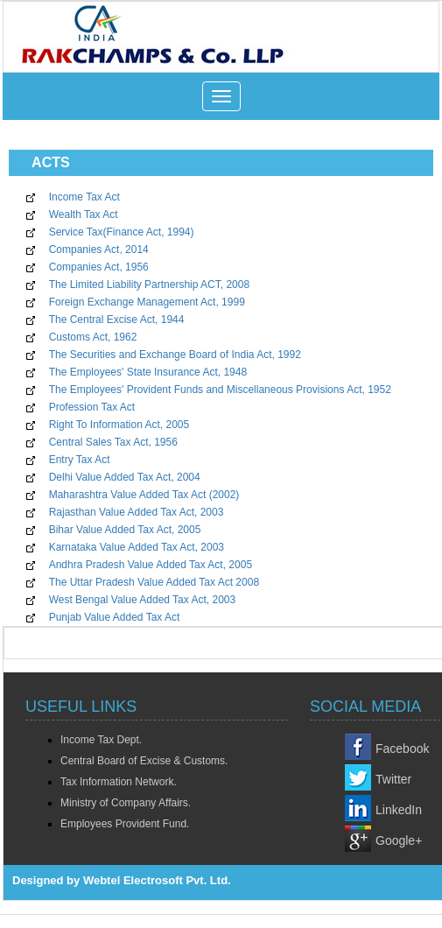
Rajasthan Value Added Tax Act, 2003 (136, 512)
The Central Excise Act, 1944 (117, 319)
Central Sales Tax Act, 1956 (113, 442)
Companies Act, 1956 (99, 267)
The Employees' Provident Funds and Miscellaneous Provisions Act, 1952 (220, 389)
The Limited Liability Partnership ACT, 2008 (149, 284)
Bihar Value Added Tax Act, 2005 (125, 530)
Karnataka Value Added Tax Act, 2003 (136, 547)
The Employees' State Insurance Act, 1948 (148, 372)
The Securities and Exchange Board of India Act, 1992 (175, 354)
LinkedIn (398, 810)
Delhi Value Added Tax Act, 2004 (124, 477)
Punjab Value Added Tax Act (114, 617)
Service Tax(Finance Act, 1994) (121, 232)
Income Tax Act (84, 197)
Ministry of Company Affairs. (125, 803)
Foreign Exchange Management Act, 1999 (147, 302)
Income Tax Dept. (101, 740)
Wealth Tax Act (83, 214)
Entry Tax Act (79, 459)
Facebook (402, 749)
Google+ (398, 840)
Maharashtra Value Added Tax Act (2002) (144, 495)
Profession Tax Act (92, 407)
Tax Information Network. (118, 782)
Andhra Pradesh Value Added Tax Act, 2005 (150, 565)
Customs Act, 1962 (93, 337)
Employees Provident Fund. (124, 824)
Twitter (393, 779)
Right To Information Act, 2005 (119, 424)
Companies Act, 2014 (99, 249)
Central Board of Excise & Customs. (144, 761)
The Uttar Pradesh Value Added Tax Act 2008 (154, 582)
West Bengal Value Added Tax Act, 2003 (142, 600)
